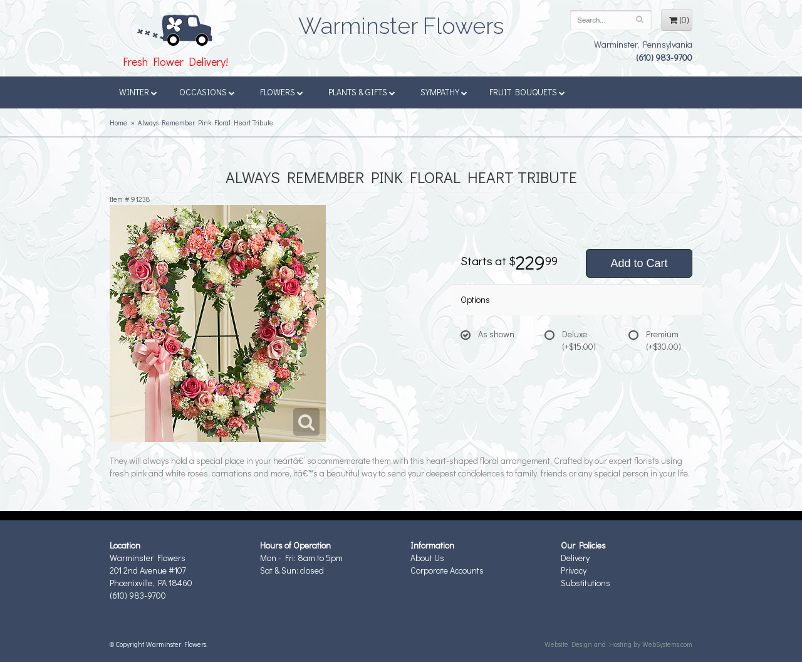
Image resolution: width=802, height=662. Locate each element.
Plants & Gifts (361, 92)
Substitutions (585, 583)
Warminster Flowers (401, 22)
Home (118, 122)
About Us (427, 558)
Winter (138, 92)
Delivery (575, 558)
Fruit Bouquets (527, 92)
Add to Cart (638, 263)
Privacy (573, 570)
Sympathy (443, 92)
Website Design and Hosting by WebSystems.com (618, 644)
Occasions (207, 92)
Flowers (281, 92)
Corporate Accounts (447, 570)
